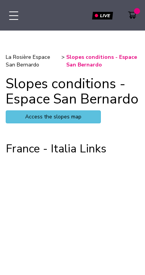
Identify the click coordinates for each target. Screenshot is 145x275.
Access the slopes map (53, 116)
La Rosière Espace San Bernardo (28, 60)
